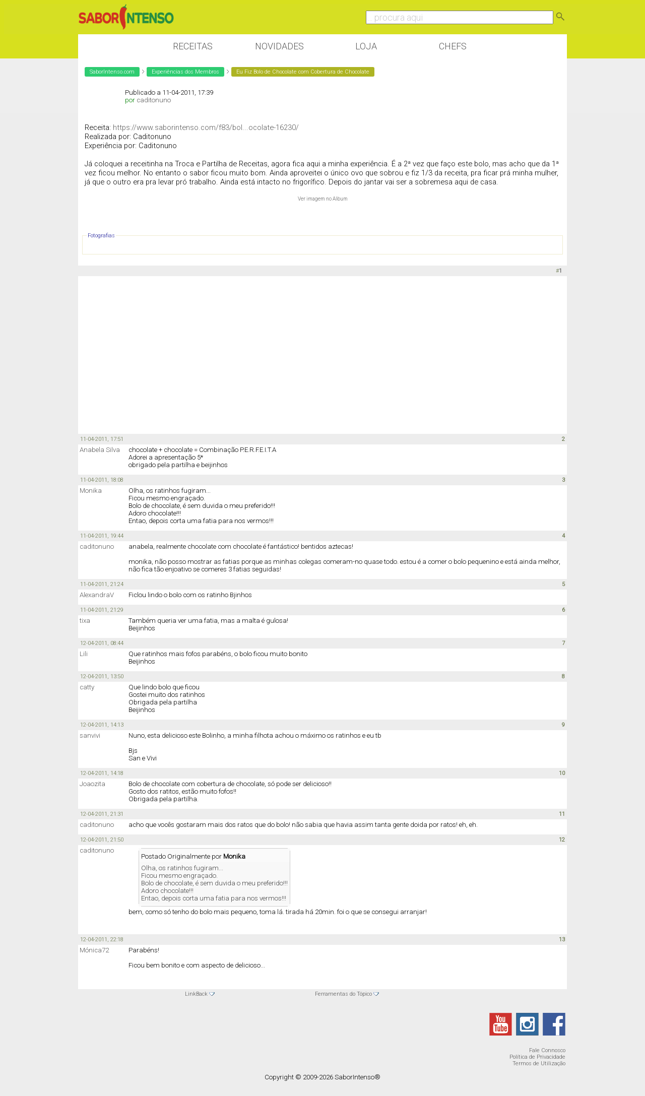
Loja (366, 46)
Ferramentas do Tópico (343, 994)
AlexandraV (97, 595)
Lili (84, 654)
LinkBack (196, 994)
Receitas (193, 46)
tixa (85, 620)
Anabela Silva (100, 450)
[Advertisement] (322, 354)
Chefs (453, 46)
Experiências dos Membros (185, 72)
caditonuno (154, 100)
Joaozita (92, 784)
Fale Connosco (547, 1050)
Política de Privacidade (537, 1057)
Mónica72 (94, 950)
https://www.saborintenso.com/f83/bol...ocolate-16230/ (206, 127)
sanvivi (90, 735)
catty (87, 687)
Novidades (279, 46)
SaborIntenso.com (112, 72)
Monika (91, 490)
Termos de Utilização (538, 1063)
